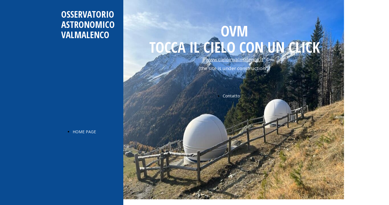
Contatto (231, 96)
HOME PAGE (84, 131)
